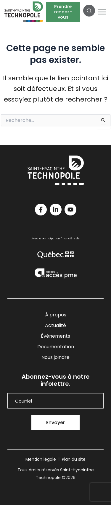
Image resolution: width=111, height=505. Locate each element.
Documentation (55, 346)
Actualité (55, 325)
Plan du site (74, 459)
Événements (55, 336)
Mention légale (40, 459)
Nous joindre (55, 357)
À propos (55, 314)
